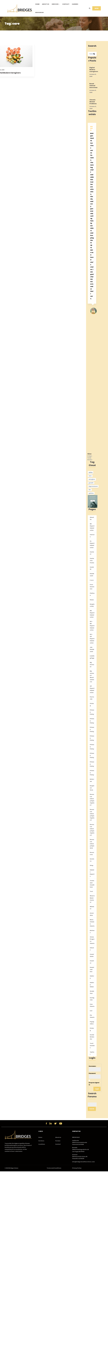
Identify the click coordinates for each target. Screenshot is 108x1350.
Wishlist (92, 953)
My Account (92, 710)
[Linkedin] (50, 1167)
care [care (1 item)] (90, 521)
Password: (92, 1119)
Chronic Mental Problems (93, 103)
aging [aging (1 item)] (90, 518)
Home (92, 645)
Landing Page (92, 702)
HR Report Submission (92, 659)
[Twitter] (55, 1167)
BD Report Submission (92, 572)
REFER (96, 8)
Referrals (92, 825)
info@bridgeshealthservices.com (83, 1205)
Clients (92, 994)
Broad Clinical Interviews (93, 87)
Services (92, 905)
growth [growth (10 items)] (91, 528)
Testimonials (92, 1091)
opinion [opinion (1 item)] (91, 538)
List (91, 1056)
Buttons (92, 977)
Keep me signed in (94, 1129)
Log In (97, 1134)
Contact (92, 598)
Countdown (92, 1001)
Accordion (92, 959)
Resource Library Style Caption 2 (92, 860)
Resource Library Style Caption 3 (92, 875)
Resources (92, 899)
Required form (92, 833)
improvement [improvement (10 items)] (93, 531)
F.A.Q (91, 625)
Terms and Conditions (92, 929)
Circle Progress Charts (92, 985)
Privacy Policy (92, 757)
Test (91, 937)
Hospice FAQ (92, 650)
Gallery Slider (92, 1030)
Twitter (92, 1098)
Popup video (92, 1068)
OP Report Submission (92, 735)
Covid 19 (92, 613)
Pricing (92, 750)
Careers (92, 581)
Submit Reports (92, 918)
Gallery (92, 1022)
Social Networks (92, 1082)
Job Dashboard (92, 695)
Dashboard (92, 620)
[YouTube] (60, 1167)
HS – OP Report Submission (92, 684)
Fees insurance (92, 632)
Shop (91, 911)
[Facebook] (46, 1167)
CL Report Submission (92, 590)
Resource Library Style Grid (92, 889)
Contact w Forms (92, 606)
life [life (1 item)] (90, 535)
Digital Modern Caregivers (93, 71)
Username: (92, 1111)
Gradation (92, 1037)
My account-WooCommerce (92, 722)
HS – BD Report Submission (92, 671)
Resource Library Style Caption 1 (92, 845)
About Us (92, 564)
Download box (92, 1015)
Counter (92, 1007)
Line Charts (92, 1051)
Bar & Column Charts (92, 968)
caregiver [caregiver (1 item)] (92, 524)
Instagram (92, 1044)
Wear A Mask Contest (92, 944)
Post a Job (92, 743)
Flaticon (92, 639)
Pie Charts (92, 1062)
